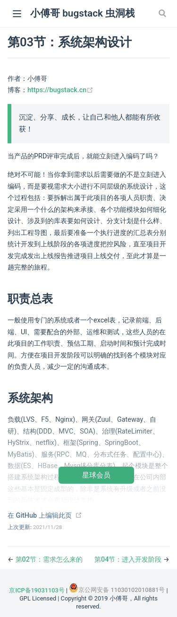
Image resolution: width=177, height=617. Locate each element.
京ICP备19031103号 (36, 590)
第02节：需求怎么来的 (49, 560)
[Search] (163, 13)
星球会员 (96, 475)
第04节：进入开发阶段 (128, 560)
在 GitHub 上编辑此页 (40, 516)
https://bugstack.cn (60, 90)
